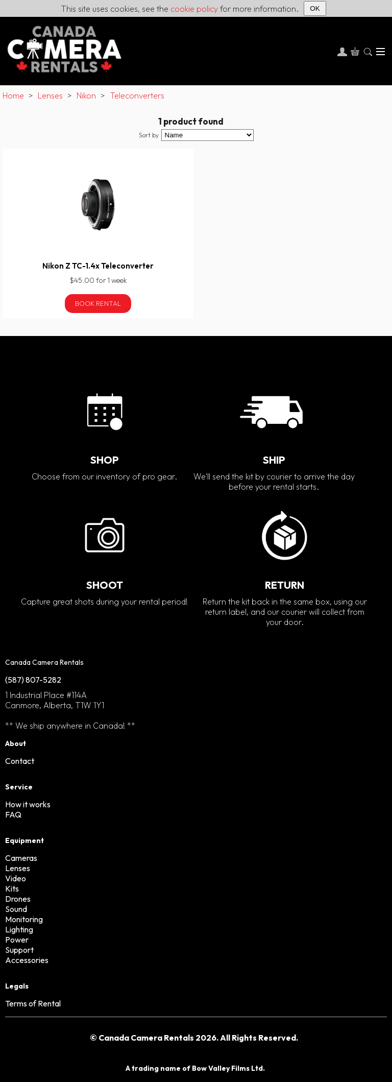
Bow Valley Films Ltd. (228, 1068)
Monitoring (24, 919)
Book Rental (98, 303)
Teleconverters (137, 95)
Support (19, 950)
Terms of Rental (33, 1003)
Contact (19, 761)
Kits (12, 888)
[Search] (367, 51)
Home (13, 95)
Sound (16, 909)
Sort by (149, 135)
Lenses (50, 95)
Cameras (21, 858)
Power (17, 939)
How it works (28, 804)
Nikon (86, 95)
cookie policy (194, 9)
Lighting (19, 929)
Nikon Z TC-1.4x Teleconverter (98, 266)
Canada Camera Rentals (44, 662)
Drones (18, 899)
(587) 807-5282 (33, 680)
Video (15, 878)
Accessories (26, 960)
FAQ (13, 814)
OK (315, 8)
